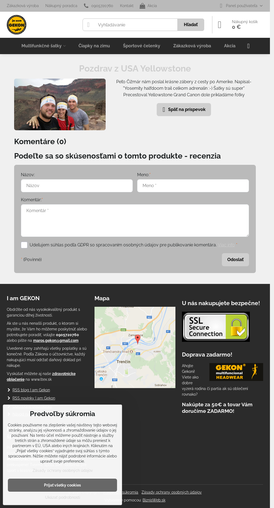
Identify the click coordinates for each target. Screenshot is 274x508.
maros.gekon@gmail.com (55, 340)
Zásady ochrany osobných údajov (171, 492)
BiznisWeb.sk (154, 500)
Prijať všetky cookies (62, 485)
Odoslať (235, 259)
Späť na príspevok (183, 109)
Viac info (226, 244)
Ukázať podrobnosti (62, 497)
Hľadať (191, 24)
